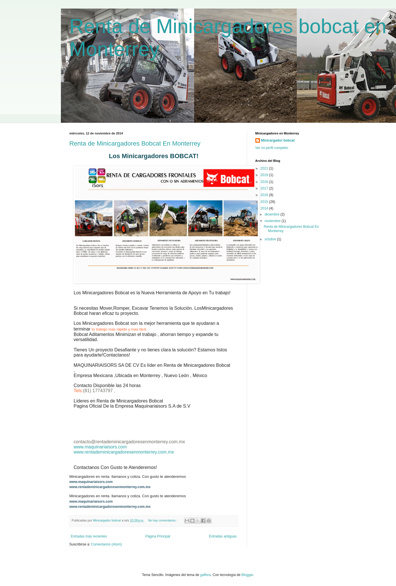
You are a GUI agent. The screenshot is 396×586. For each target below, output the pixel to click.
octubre (270, 239)
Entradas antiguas (223, 536)
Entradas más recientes (89, 536)
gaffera (205, 575)
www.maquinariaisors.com (100, 446)
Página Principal (158, 536)
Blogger (247, 575)
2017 (264, 188)
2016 (264, 195)
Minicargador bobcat (278, 140)
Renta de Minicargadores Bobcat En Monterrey (135, 143)
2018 (264, 182)
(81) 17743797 (98, 390)
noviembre (272, 221)
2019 (264, 175)
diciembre (272, 214)
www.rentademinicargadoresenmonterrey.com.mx (124, 452)
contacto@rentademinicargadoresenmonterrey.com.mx (129, 441)
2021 (264, 168)
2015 (264, 202)
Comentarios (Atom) (106, 544)
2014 (264, 208)
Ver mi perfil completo (271, 148)
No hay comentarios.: (163, 520)
